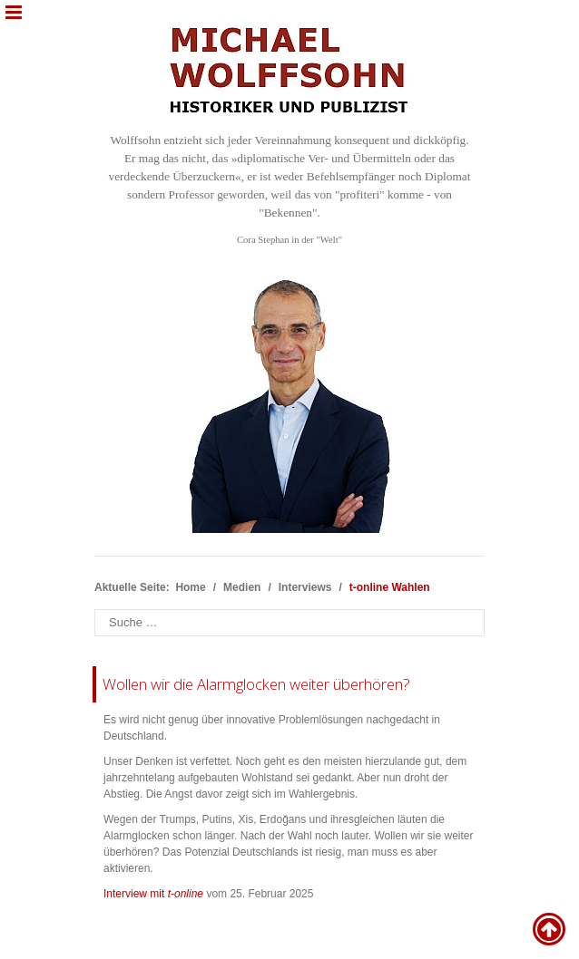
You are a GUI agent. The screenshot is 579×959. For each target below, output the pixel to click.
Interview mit (153, 893)
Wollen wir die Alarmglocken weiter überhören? (256, 683)
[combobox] (289, 622)
